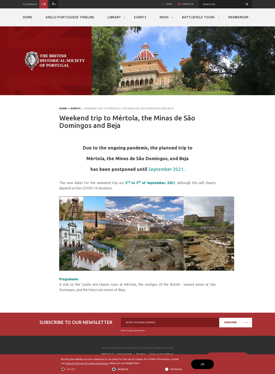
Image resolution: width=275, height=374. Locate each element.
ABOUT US (107, 354)
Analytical (123, 369)
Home (27, 17)
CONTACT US (187, 4)
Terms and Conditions (161, 354)
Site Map (141, 354)
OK (202, 364)
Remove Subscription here (133, 330)
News (164, 17)
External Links (125, 354)
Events (140, 17)
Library (114, 17)
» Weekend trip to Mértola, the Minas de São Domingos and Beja (127, 108)
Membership (238, 17)
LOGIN (169, 4)
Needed (71, 369)
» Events (74, 108)
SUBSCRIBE (236, 322)
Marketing (176, 369)
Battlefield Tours (198, 17)
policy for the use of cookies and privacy (87, 363)
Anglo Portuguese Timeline (70, 17)
